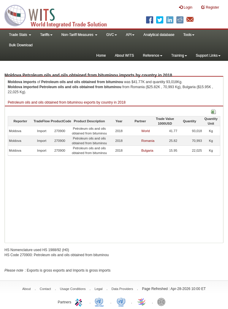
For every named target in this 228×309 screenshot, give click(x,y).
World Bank (163, 302)
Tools (188, 35)
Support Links (208, 55)
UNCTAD (100, 302)
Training (179, 55)
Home (101, 55)
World (145, 131)
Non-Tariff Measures (79, 35)
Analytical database (158, 35)
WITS (59, 15)
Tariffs (46, 35)
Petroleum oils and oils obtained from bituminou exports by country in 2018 (67, 102)
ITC (80, 302)
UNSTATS (121, 302)
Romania (147, 140)
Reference (152, 55)
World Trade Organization (142, 302)
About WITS (124, 55)
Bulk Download (21, 45)
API (130, 35)
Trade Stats (20, 35)
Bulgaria (147, 150)
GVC (111, 35)
